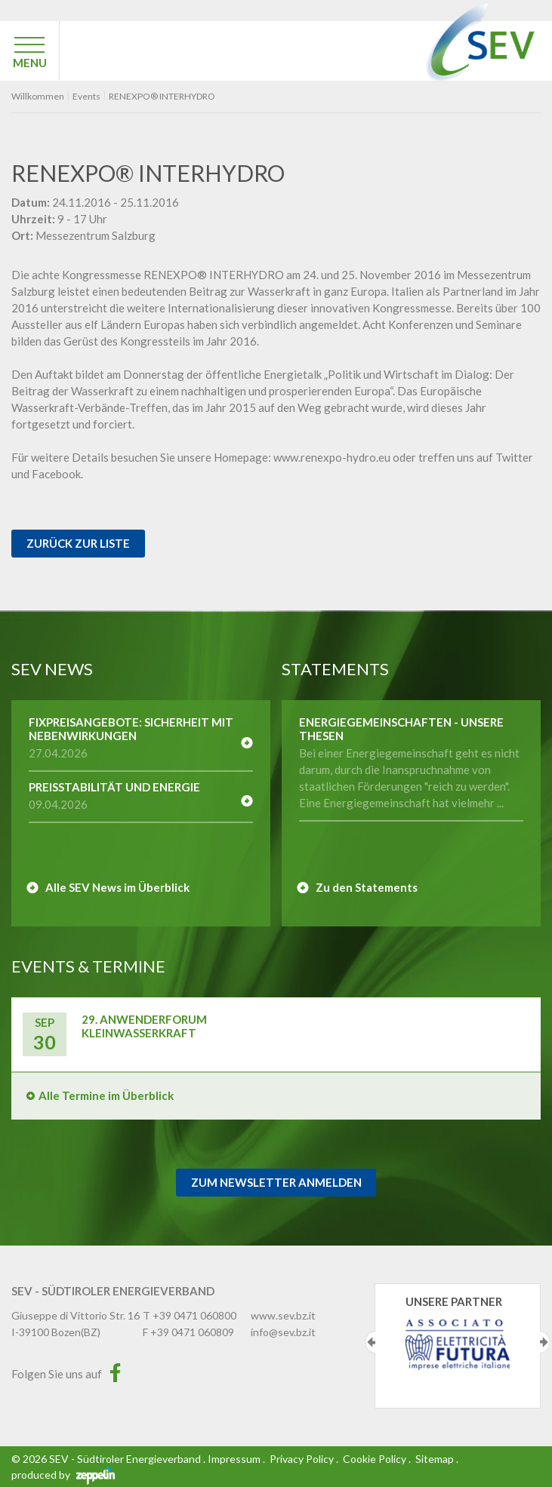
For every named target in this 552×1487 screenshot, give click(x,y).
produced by (63, 1474)
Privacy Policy (302, 1458)
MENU (30, 62)
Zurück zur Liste (78, 543)
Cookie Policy (374, 1458)
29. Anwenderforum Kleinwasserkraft (144, 1026)
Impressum (234, 1458)
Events (86, 96)
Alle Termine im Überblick (106, 1095)
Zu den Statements (367, 887)
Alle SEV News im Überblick (117, 887)
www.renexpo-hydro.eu (333, 457)
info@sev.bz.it (283, 1332)
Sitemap (434, 1458)
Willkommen (37, 96)
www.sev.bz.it (283, 1315)
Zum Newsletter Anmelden (276, 1182)
